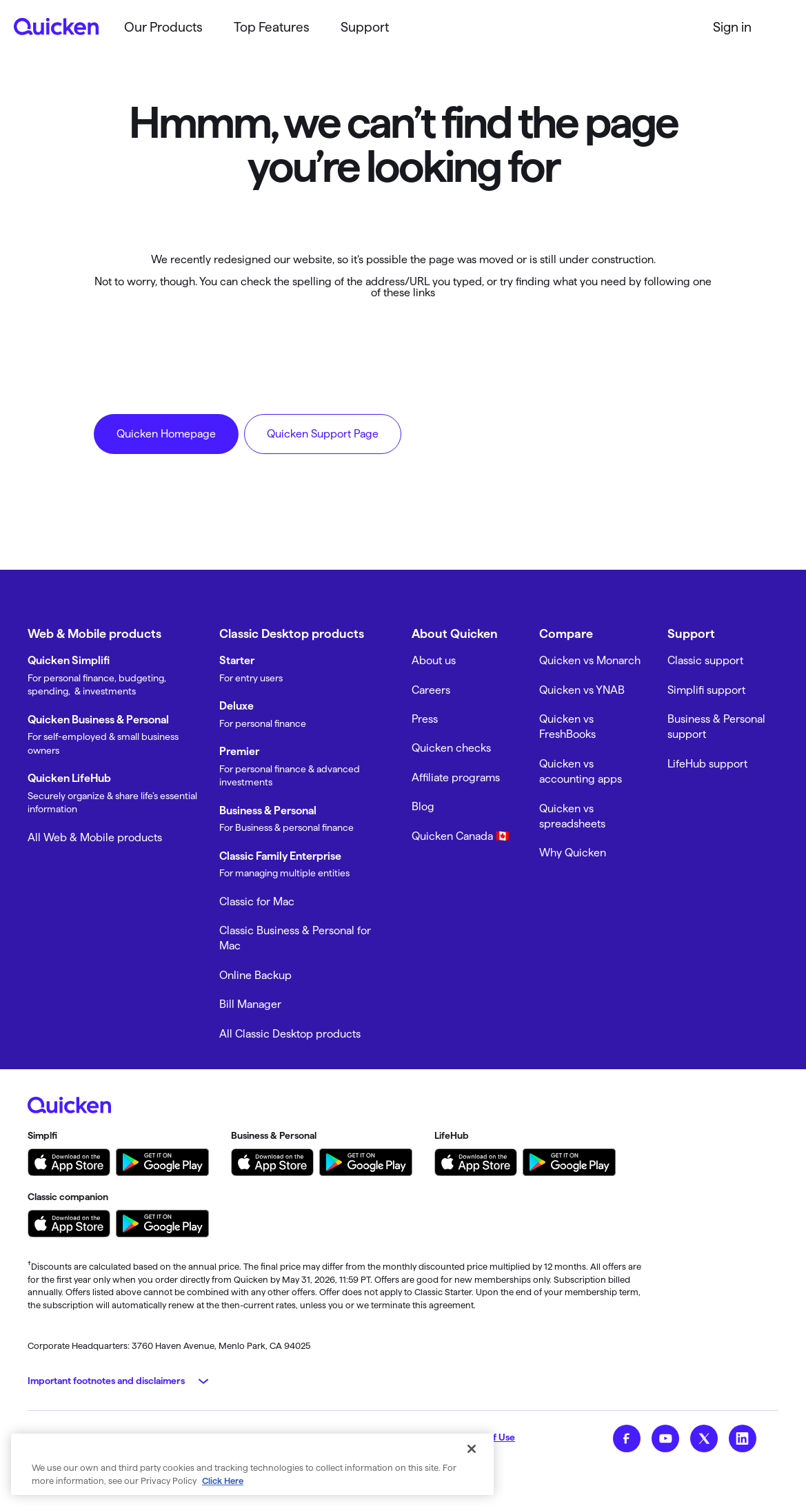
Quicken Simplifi (69, 660)
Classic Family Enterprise (280, 856)
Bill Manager (250, 1004)
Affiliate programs (456, 777)
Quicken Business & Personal (98, 719)
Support (365, 27)
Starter (236, 660)
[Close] (471, 1449)
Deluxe (236, 706)
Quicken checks (451, 748)
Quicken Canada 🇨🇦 (461, 836)
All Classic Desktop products (290, 1034)
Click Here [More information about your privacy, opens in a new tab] (222, 1480)
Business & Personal (267, 810)
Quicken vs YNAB (582, 690)
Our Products (163, 27)
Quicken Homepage (166, 434)
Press (425, 719)
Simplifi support (706, 690)
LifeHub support (707, 764)
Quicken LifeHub (69, 778)
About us (434, 660)
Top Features (272, 27)
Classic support (705, 660)
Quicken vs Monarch (590, 660)
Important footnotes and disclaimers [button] (106, 1380)
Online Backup (255, 975)
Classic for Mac (256, 901)
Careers (431, 690)
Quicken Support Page (323, 434)
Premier (239, 751)
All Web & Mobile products (95, 837)
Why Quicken (572, 852)
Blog (423, 806)
